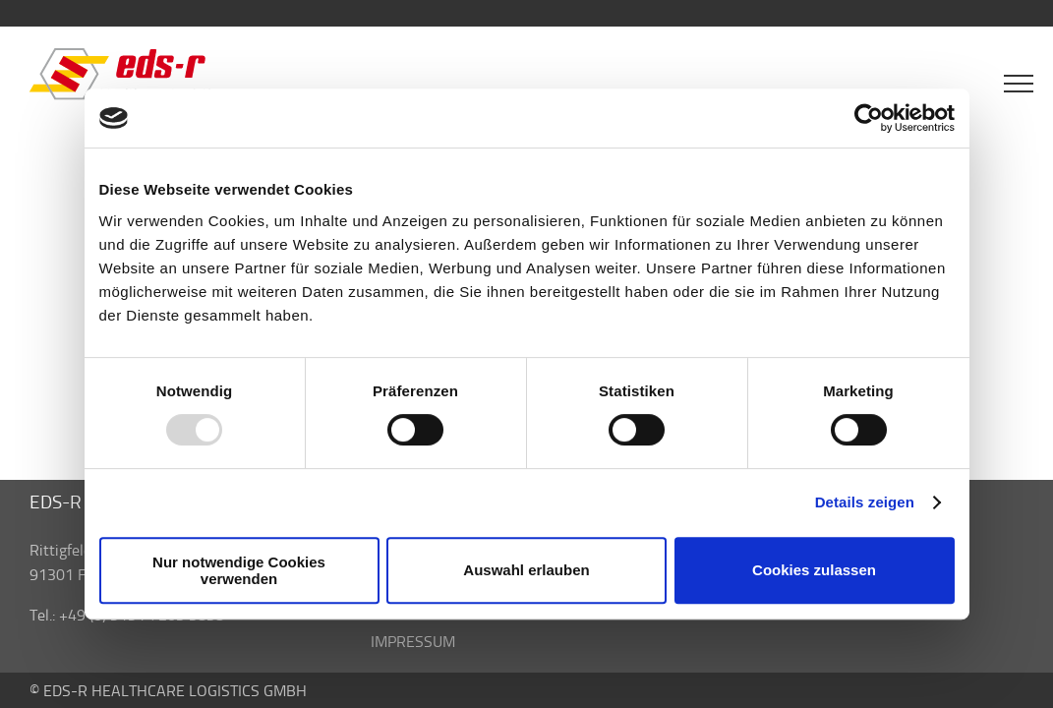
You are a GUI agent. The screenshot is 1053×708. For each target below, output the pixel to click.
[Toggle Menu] (1018, 83)
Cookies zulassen (814, 569)
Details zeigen (864, 502)
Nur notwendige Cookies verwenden (238, 570)
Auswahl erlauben (526, 569)
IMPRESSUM (413, 641)
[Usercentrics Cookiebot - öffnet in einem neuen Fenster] (869, 118)
